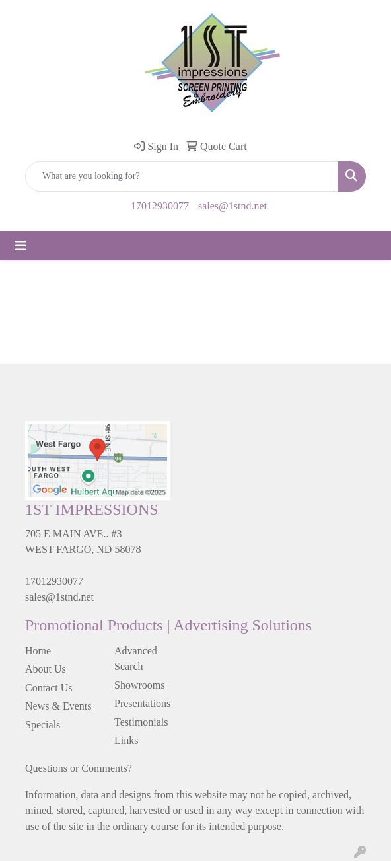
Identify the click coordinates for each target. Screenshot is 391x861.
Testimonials (141, 722)
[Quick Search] (181, 176)
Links (126, 740)
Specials (42, 724)
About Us (45, 669)
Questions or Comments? (78, 768)
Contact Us (49, 687)
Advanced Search (135, 658)
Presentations (142, 703)
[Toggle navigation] (20, 246)
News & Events (58, 706)
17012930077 (160, 205)
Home (38, 650)
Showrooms (139, 685)
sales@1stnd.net (232, 205)
